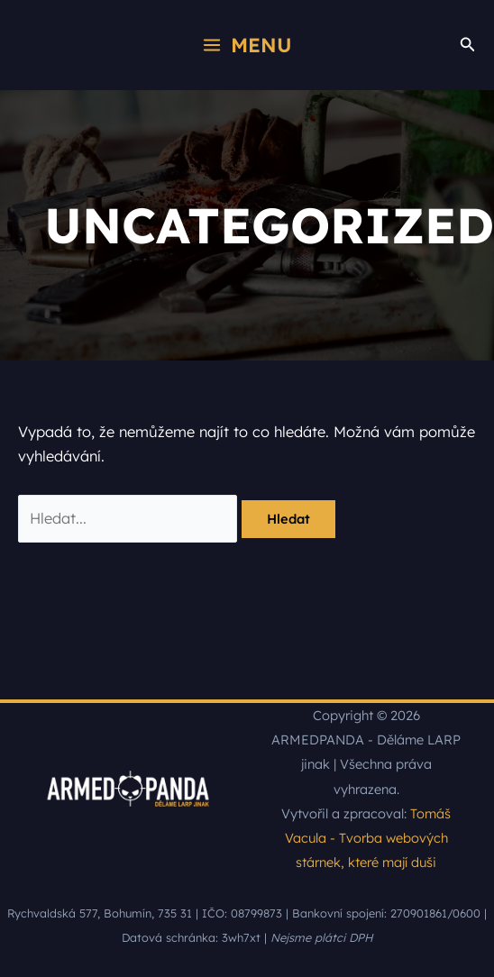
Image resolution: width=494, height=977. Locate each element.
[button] (468, 45)
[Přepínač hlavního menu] (247, 44)
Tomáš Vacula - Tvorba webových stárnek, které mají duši (368, 838)
